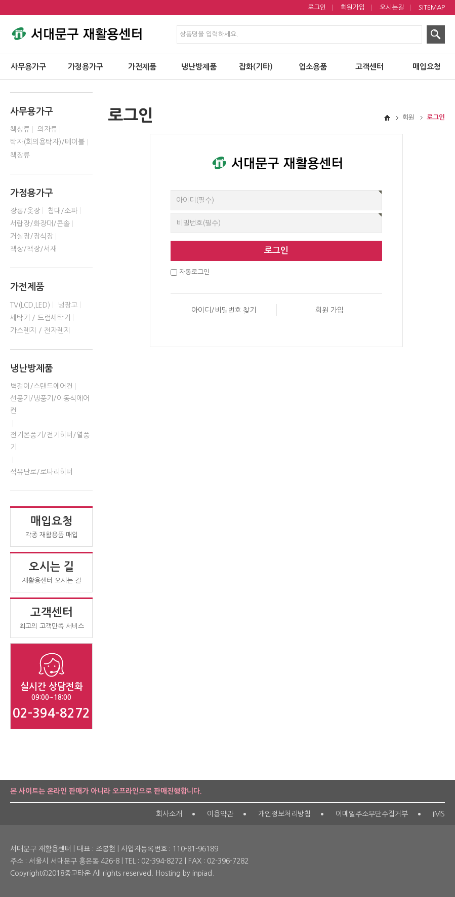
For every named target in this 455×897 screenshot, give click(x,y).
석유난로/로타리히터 (41, 471)
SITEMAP (432, 7)
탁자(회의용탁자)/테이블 (47, 141)
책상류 (20, 129)
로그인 (317, 7)
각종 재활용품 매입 (51, 526)
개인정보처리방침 (284, 813)
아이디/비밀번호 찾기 (223, 310)
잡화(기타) (256, 66)
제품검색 (0, 0)
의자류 (47, 129)
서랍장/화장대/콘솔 (40, 223)
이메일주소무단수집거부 (372, 813)
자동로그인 (194, 272)
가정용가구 (85, 66)
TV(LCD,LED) (30, 305)
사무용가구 (28, 66)
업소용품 (313, 66)
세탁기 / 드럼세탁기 (40, 317)
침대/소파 (62, 210)
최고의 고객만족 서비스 (51, 617)
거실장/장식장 (31, 236)
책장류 (20, 155)
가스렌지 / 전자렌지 (40, 330)
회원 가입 (329, 310)
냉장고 (67, 305)
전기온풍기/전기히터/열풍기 (50, 441)
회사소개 (169, 813)
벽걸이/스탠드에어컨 (41, 386)
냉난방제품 (199, 66)
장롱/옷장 (25, 210)
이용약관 (220, 813)
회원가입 (353, 7)
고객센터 (369, 66)
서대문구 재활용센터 (76, 31)
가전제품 (142, 66)
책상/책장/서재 (33, 248)
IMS (439, 813)
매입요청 (426, 66)
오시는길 (392, 7)
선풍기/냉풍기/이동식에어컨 (50, 404)
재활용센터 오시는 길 (51, 572)
